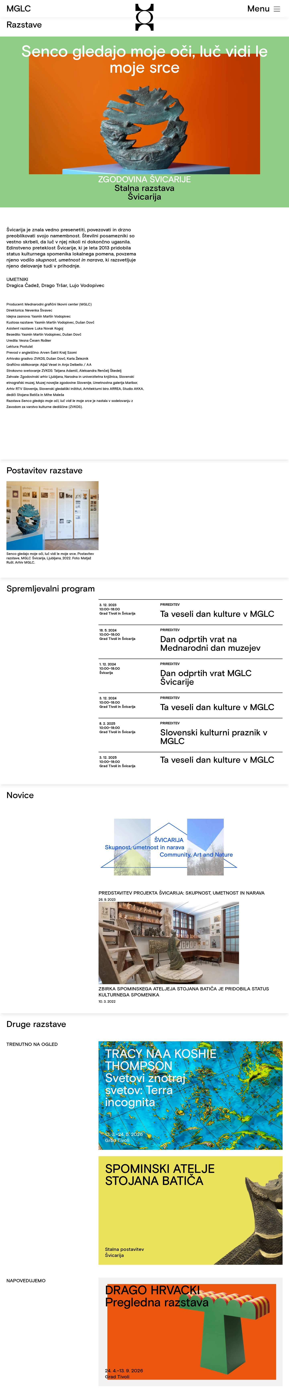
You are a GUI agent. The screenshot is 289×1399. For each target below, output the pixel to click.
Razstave (24, 24)
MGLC (18, 8)
